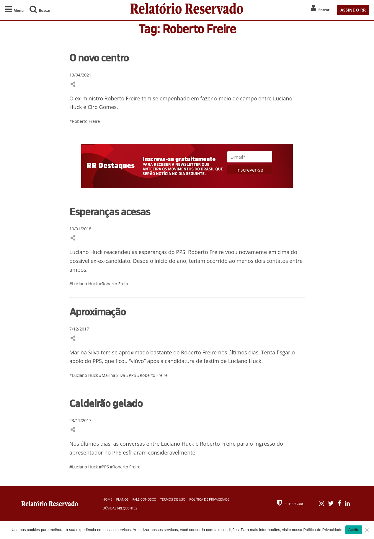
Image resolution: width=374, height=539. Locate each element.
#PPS (131, 375)
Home (107, 499)
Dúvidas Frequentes (120, 508)
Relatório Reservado (187, 9)
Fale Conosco (144, 499)
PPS (97, 360)
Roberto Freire (206, 251)
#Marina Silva (112, 375)
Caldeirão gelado (106, 403)
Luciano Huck (86, 251)
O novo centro (99, 57)
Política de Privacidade (209, 499)
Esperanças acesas (109, 211)
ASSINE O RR (353, 10)
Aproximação (97, 311)
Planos (122, 499)
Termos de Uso (173, 499)
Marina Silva (84, 352)
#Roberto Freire (84, 121)
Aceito (354, 529)
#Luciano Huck (84, 283)
